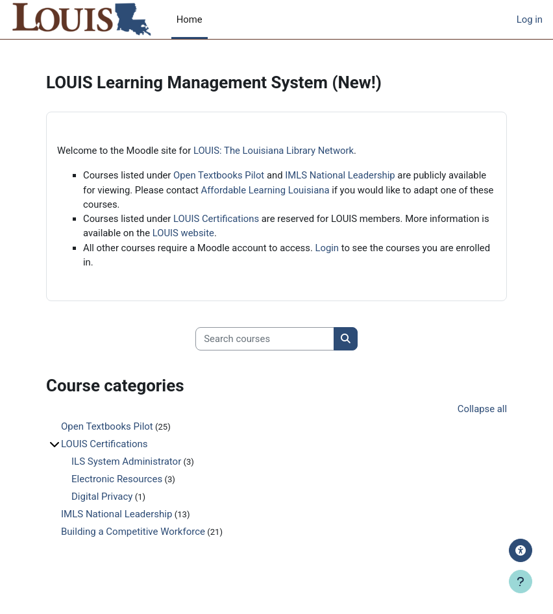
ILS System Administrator (126, 461)
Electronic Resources (116, 479)
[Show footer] (520, 581)
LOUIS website (183, 233)
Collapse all (482, 409)
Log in (530, 19)
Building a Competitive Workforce (133, 531)
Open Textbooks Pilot (218, 175)
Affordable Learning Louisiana (265, 190)
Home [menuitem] (190, 19)
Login (327, 248)
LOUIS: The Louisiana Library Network (273, 150)
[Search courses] (264, 338)
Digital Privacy (101, 496)
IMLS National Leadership (340, 175)
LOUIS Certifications (216, 219)
